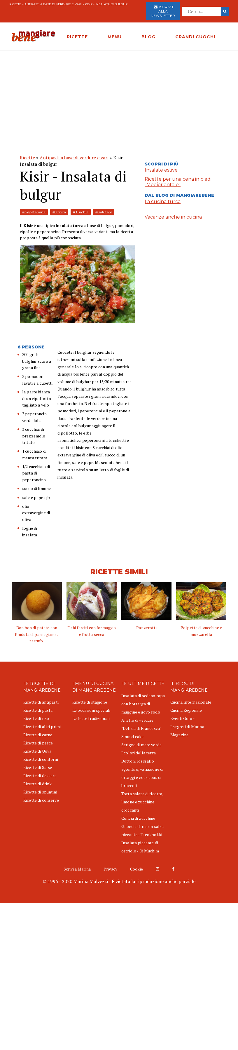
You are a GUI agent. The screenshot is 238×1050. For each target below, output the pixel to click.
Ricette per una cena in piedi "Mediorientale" (178, 181)
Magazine (179, 734)
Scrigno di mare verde (141, 744)
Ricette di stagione (89, 702)
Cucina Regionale (186, 710)
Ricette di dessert (39, 775)
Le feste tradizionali (91, 718)
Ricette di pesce (38, 743)
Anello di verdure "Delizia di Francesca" (141, 724)
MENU (115, 36)
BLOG (148, 36)
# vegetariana (34, 212)
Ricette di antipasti (41, 702)
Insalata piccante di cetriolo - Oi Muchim (140, 847)
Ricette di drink (37, 783)
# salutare (103, 212)
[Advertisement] (119, 94)
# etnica (59, 212)
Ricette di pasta (37, 710)
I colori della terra (138, 753)
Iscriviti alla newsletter (163, 11)
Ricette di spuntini (40, 792)
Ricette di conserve (41, 800)
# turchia (80, 212)
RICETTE (77, 36)
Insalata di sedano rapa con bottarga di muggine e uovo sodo (143, 704)
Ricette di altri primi (42, 726)
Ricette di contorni (40, 759)
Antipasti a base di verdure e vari (53, 4)
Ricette (15, 4)
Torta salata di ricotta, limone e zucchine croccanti (142, 802)
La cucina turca (163, 201)
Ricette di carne (37, 734)
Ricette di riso (36, 718)
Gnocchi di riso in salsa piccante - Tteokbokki (142, 830)
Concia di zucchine (138, 818)
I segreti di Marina (187, 726)
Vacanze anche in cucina (173, 217)
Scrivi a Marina (77, 869)
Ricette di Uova (37, 751)
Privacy (110, 869)
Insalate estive (161, 170)
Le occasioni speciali (91, 710)
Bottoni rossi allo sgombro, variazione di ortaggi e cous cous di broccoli (142, 773)
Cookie (136, 869)
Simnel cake (132, 736)
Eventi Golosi (182, 718)
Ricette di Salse (37, 767)
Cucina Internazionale (190, 702)
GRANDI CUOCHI (195, 36)
